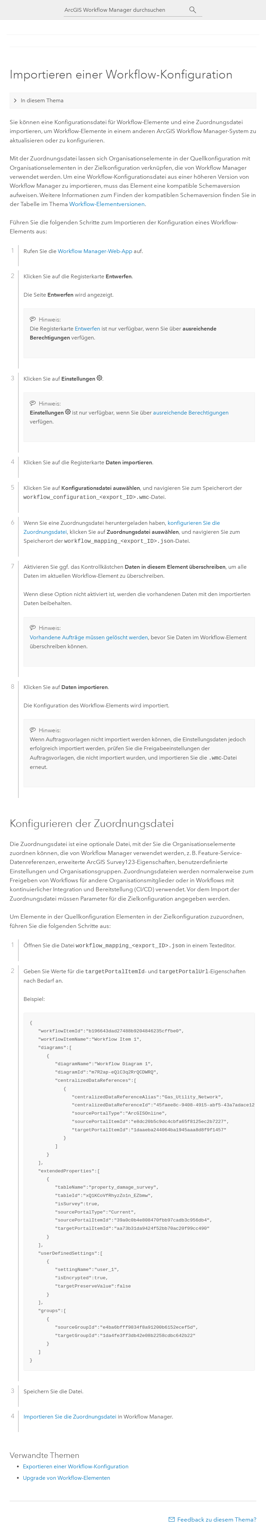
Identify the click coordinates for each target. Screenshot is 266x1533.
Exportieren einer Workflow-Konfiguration (75, 1466)
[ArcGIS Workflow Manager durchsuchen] (127, 9)
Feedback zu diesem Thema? (216, 1519)
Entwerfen (87, 328)
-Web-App (95, 251)
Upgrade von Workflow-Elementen (66, 1478)
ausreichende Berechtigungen (191, 412)
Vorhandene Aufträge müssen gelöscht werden (89, 637)
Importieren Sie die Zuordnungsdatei (70, 1416)
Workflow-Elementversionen (107, 204)
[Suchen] (192, 10)
